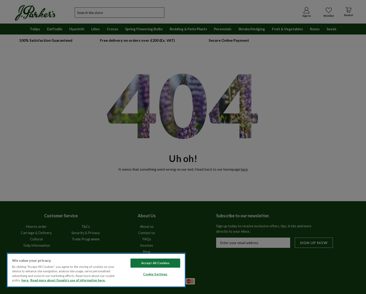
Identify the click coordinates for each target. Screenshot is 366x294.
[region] (96, 270)
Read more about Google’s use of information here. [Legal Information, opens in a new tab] (68, 280)
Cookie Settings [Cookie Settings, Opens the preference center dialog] (155, 274)
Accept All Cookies (155, 263)
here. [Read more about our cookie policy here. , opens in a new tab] (25, 280)
